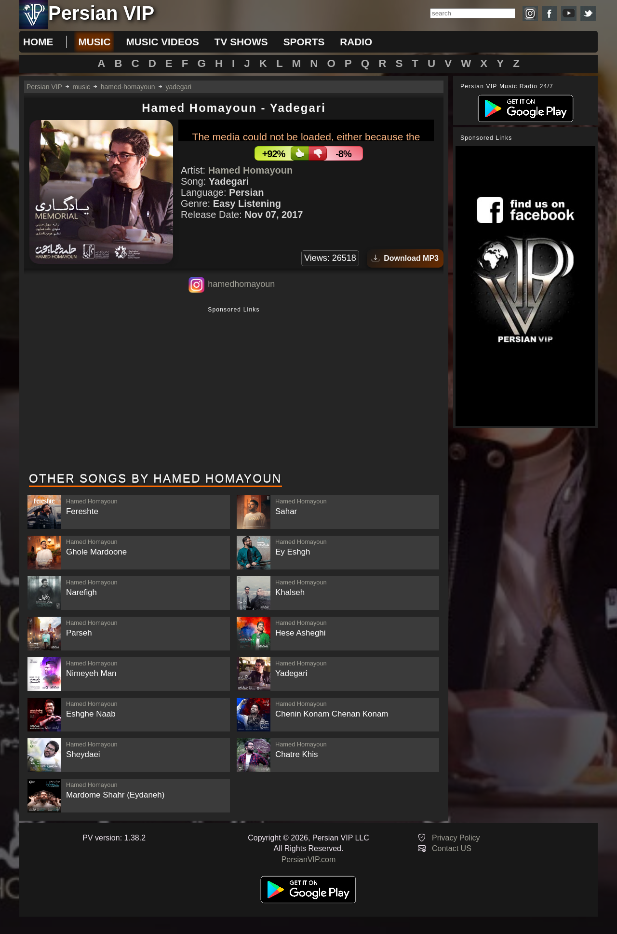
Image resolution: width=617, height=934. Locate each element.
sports (304, 41)
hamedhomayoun (241, 284)
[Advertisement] (233, 390)
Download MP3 (405, 258)
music (94, 41)
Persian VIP (44, 87)
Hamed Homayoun (250, 170)
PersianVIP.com (309, 859)
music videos (162, 41)
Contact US (451, 848)
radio (356, 41)
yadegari (178, 87)
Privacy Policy (456, 838)
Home (38, 41)
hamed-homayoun (128, 87)
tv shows (241, 41)
